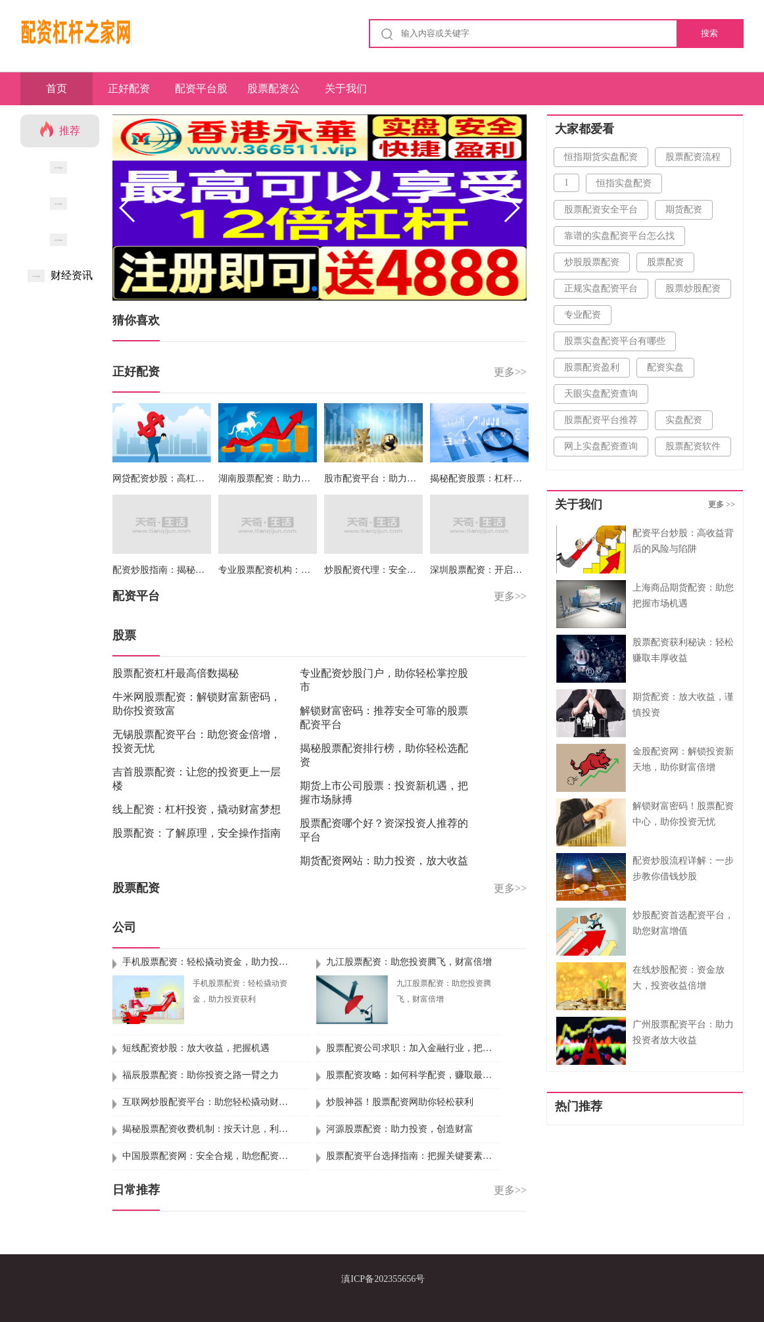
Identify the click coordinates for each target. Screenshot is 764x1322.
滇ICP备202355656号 (383, 1279)
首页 (56, 88)
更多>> (510, 372)
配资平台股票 (201, 94)
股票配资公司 (273, 94)
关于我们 (346, 88)
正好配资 (129, 88)
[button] (511, 207)
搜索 (709, 33)
